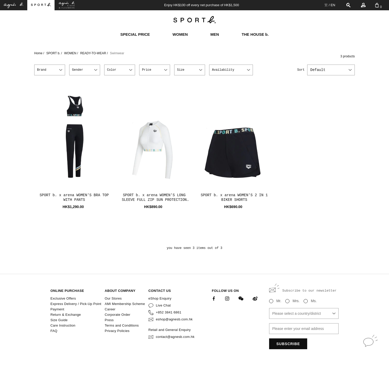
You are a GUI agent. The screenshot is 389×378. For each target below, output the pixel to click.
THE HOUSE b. (255, 34)
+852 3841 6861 (168, 312)
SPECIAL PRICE (135, 34)
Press (109, 320)
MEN (214, 34)
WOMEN (180, 34)
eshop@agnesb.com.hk (174, 319)
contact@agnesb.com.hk (175, 337)
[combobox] (331, 70)
